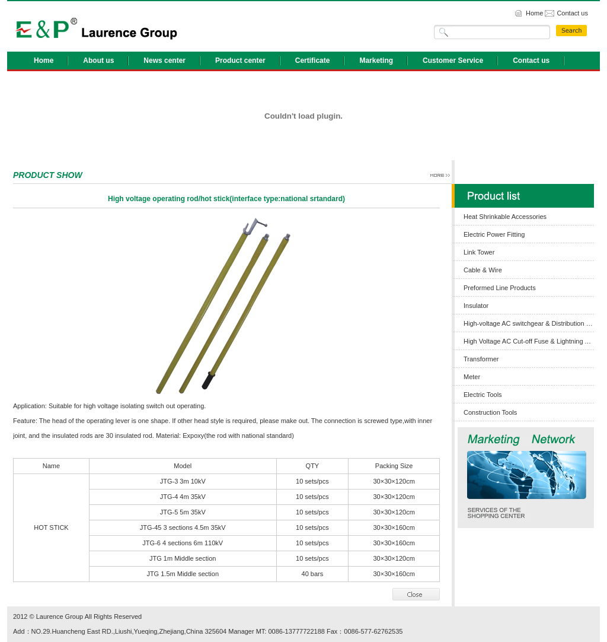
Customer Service (453, 60)
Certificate (312, 60)
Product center (240, 60)
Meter (472, 376)
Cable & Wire (483, 270)
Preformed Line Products (500, 287)
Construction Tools (490, 412)
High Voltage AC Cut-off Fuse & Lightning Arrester (529, 341)
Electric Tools (483, 394)
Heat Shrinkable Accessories (505, 216)
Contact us (572, 13)
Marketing (376, 60)
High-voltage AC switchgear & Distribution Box (529, 323)
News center (164, 60)
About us (98, 60)
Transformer (481, 359)
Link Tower (479, 252)
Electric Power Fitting (494, 234)
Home (534, 13)
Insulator (476, 305)
